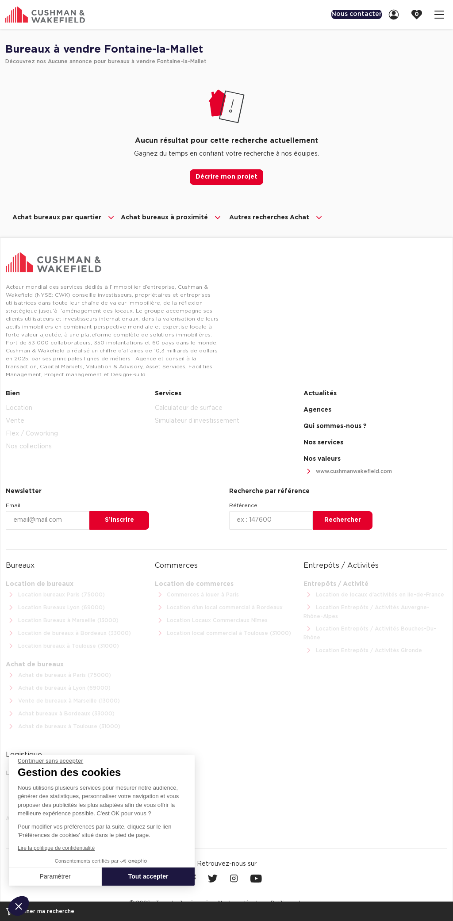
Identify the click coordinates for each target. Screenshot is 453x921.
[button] (18, 906)
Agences (317, 409)
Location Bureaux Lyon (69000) (55, 607)
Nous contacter (348, 14)
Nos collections (29, 446)
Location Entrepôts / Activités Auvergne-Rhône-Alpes (366, 610)
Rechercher (342, 519)
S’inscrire (119, 519)
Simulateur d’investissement (197, 420)
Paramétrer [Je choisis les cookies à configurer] (55, 876)
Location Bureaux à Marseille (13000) (62, 619)
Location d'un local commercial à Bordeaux (219, 607)
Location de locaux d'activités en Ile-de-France (373, 594)
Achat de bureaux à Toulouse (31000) (63, 726)
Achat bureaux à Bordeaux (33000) (60, 713)
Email (13, 504)
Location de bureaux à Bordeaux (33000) (68, 632)
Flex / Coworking (32, 433)
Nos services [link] (323, 442)
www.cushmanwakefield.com (347, 470)
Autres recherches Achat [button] (276, 217)
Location (19, 407)
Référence (243, 504)
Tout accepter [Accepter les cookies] (148, 876)
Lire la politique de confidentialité (56, 848)
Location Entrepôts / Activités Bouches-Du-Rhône (369, 631)
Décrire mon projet (226, 177)
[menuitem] (348, 14)
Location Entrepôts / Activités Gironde (362, 650)
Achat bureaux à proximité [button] (171, 217)
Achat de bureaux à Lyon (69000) (58, 687)
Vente (15, 420)
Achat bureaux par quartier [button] (63, 217)
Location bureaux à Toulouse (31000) (62, 645)
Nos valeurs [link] (322, 458)
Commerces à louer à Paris (197, 594)
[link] (396, 14)
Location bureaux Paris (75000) (55, 594)
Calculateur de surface (189, 407)
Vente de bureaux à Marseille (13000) (63, 700)
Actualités (320, 393)
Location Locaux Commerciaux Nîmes (211, 619)
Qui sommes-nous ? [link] (335, 425)
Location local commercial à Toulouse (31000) (223, 632)
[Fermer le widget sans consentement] (50, 761)
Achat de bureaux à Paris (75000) (58, 674)
